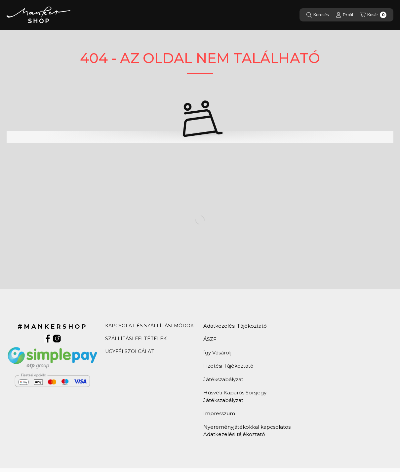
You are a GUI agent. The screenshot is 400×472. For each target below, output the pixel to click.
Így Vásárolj (217, 352)
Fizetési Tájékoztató (228, 366)
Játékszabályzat (223, 379)
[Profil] (344, 14)
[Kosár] (373, 14)
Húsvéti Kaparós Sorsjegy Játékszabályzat (234, 396)
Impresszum (219, 413)
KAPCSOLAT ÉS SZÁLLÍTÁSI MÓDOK (149, 326)
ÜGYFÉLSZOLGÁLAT (129, 351)
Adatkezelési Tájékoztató (235, 326)
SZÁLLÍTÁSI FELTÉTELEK (136, 339)
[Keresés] (317, 14)
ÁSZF (210, 339)
